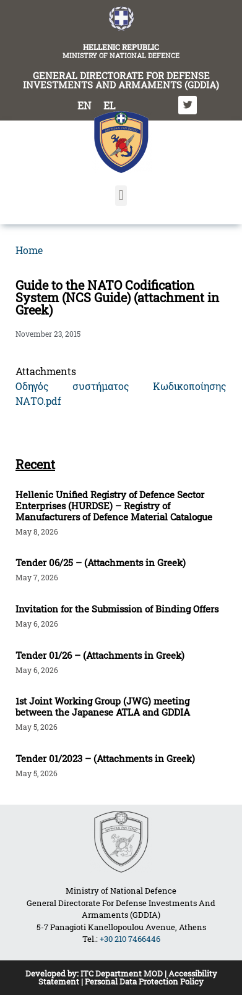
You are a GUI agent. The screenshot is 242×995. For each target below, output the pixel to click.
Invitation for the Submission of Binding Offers (116, 609)
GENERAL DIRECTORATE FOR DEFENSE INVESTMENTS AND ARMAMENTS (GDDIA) (121, 80)
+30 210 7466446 (130, 938)
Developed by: (52, 973)
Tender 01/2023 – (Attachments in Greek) (105, 758)
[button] (121, 195)
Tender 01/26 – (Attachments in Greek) (99, 655)
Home (29, 249)
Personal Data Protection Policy (144, 981)
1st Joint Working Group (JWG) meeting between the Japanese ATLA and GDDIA (102, 706)
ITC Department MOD (121, 973)
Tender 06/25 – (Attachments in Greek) (100, 562)
